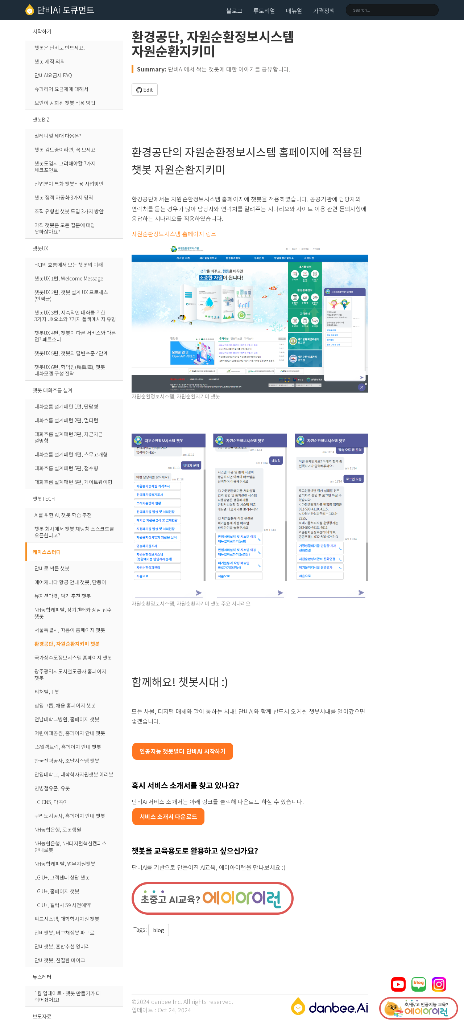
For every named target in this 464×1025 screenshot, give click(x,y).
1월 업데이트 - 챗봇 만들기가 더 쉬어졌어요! (67, 996)
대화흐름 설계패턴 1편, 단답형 (66, 406)
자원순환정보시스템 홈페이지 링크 (174, 233)
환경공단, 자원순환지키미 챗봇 (67, 643)
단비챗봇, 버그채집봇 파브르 (64, 932)
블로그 (234, 10)
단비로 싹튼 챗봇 (52, 568)
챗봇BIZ (41, 119)
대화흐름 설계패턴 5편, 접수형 (66, 468)
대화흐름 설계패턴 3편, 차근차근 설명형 (68, 437)
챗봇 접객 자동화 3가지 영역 (63, 197)
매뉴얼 (294, 10)
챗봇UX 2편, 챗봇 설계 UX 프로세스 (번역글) (71, 295)
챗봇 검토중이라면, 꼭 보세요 (65, 149)
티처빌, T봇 (46, 691)
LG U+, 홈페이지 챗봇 (56, 891)
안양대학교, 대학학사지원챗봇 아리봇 (73, 774)
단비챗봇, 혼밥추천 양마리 (62, 946)
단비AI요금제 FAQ (53, 75)
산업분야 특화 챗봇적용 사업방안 (69, 183)
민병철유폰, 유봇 (52, 788)
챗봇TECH (44, 498)
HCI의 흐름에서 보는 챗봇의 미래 (68, 264)
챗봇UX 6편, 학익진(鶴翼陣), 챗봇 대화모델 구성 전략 (69, 370)
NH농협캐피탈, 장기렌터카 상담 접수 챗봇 (73, 613)
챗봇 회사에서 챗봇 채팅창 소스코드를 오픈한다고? (74, 532)
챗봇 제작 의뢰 (49, 61)
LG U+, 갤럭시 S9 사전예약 (62, 905)
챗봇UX (40, 248)
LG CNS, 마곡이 (51, 801)
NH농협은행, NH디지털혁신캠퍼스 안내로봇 (70, 846)
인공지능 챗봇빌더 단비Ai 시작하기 (183, 751)
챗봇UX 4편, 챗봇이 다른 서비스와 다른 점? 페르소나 (75, 336)
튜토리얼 (264, 10)
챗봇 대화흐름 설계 (52, 390)
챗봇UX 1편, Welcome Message (68, 278)
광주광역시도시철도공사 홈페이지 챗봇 (70, 674)
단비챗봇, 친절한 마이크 (59, 960)
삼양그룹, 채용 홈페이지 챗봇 (65, 705)
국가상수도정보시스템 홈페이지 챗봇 (73, 657)
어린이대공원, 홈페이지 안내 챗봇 (69, 733)
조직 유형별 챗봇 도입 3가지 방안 (69, 211)
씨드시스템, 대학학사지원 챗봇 (66, 918)
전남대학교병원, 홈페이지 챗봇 (66, 719)
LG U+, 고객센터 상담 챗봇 (62, 877)
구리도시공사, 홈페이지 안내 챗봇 (69, 815)
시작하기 (42, 31)
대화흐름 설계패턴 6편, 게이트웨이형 (73, 481)
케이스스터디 (47, 551)
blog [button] (158, 930)
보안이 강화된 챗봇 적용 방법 (64, 102)
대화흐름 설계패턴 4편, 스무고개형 (71, 454)
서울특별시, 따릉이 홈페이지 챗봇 (69, 630)
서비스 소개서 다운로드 (168, 816)
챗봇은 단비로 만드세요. (59, 47)
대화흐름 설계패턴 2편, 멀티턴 (66, 420)
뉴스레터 (42, 976)
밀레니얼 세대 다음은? (57, 135)
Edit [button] (144, 89)
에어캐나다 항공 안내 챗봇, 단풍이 (70, 582)
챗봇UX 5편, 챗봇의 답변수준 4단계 (71, 353)
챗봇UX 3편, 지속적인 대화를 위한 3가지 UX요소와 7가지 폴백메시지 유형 (75, 316)
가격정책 (324, 10)
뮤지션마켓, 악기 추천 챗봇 (62, 595)
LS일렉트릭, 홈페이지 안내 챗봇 (67, 746)
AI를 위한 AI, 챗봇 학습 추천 (63, 514)
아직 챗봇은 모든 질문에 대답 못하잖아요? (64, 228)
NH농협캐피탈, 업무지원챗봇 (64, 863)
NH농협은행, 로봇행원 (57, 829)
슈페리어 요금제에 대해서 (61, 89)
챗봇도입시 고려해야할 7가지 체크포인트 (65, 166)
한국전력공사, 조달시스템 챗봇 (66, 760)
